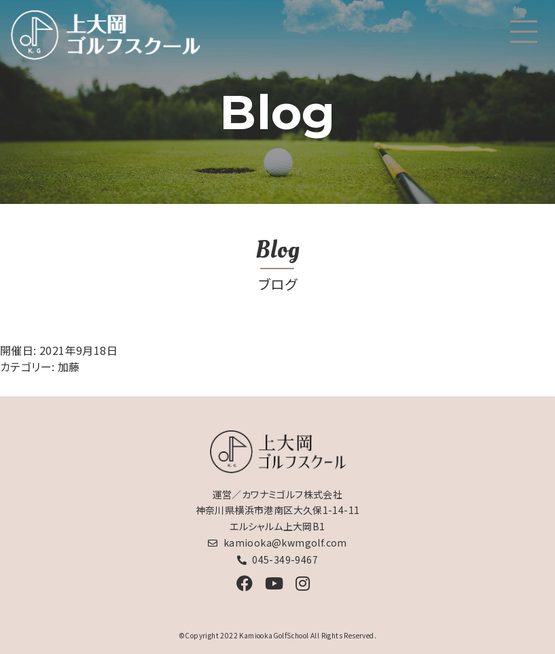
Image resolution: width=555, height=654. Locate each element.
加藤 (69, 366)
